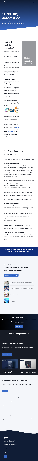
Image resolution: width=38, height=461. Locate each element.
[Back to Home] (6, 2)
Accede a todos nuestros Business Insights (11, 275)
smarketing (17, 127)
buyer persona (10, 131)
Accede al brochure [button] (19, 326)
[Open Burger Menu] (34, 2)
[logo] (6, 438)
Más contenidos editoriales (7, 354)
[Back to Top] (5, 456)
